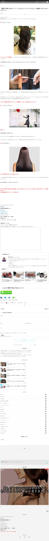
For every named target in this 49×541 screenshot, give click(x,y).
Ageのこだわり (23, 386)
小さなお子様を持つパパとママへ (23, 407)
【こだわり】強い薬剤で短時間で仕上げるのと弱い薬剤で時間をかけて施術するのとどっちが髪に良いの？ (42, 281)
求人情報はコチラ (23, 422)
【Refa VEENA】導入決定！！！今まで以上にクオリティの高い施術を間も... (24, 475)
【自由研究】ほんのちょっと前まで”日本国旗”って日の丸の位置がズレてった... (15, 376)
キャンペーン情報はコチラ (23, 392)
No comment (14, 302)
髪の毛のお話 (23, 398)
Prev (2, 308)
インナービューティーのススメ (23, 394)
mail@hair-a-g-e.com (3, 213)
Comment (1, 315)
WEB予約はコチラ (23, 418)
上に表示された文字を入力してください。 (6, 336)
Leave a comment (20, 302)
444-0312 (2, 206)
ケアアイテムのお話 (23, 403)
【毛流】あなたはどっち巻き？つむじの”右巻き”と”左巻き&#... (39, 370)
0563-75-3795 (2, 210)
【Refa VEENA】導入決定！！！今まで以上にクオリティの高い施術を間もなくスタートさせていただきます (7, 281)
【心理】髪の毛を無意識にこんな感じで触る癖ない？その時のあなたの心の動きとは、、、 (39, 364)
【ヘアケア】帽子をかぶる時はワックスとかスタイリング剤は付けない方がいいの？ (15, 364)
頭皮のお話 (23, 401)
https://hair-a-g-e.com (3, 211)
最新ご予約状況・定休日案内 (23, 390)
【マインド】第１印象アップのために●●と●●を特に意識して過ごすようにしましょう (11, 356)
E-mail (26, 323)
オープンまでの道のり (23, 420)
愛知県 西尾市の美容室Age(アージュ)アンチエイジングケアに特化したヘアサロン (12, 451)
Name (1, 323)
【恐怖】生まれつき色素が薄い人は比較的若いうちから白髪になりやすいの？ (15, 370)
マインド (23, 396)
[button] (47, 2)
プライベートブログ (23, 409)
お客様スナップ (23, 413)
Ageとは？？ (23, 383)
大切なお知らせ (23, 388)
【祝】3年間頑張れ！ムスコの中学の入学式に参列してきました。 (30, 280)
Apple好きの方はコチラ (23, 411)
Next (47, 308)
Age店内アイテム (23, 405)
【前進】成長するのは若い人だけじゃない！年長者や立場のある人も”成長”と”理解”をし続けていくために (18, 281)
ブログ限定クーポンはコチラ (23, 416)
